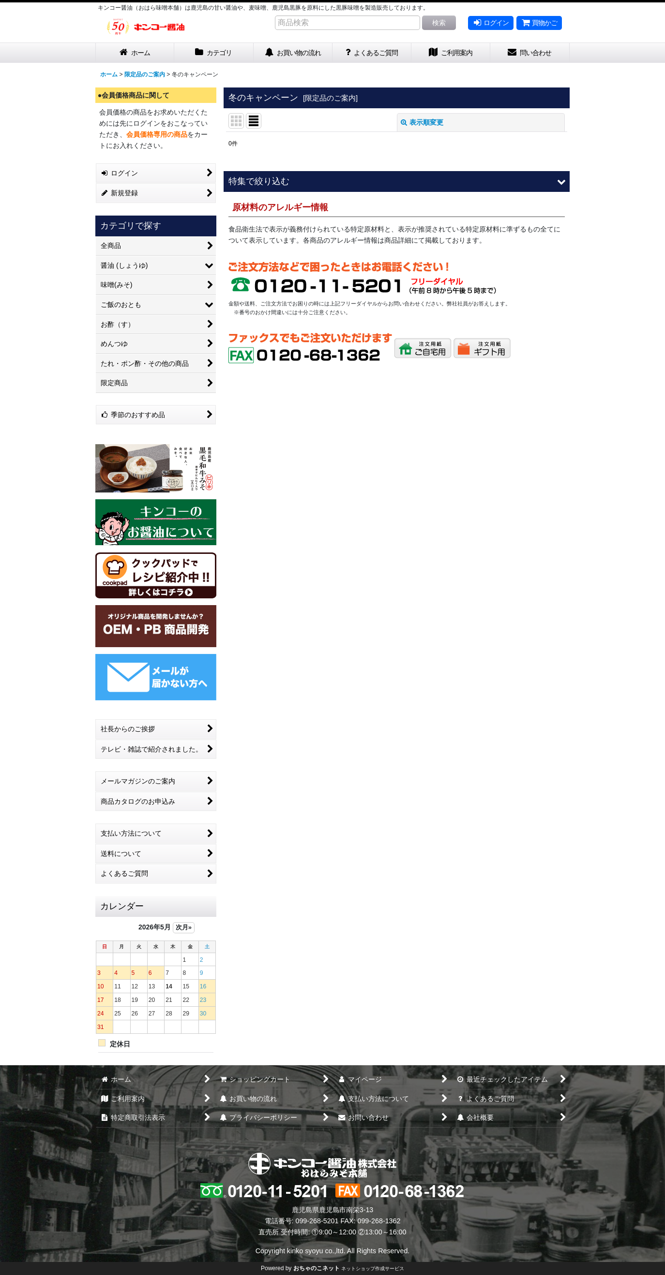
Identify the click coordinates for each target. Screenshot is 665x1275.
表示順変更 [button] (422, 122)
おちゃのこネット (316, 1268)
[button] (397, 181)
